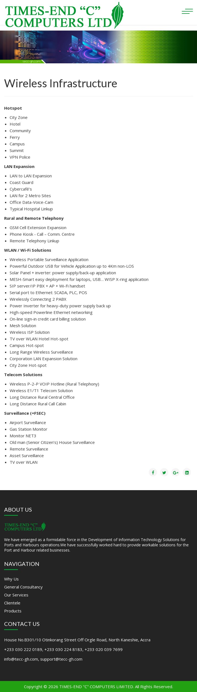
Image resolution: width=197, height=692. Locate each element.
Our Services (16, 595)
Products (12, 611)
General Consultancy (23, 587)
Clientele (12, 603)
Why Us (11, 579)
